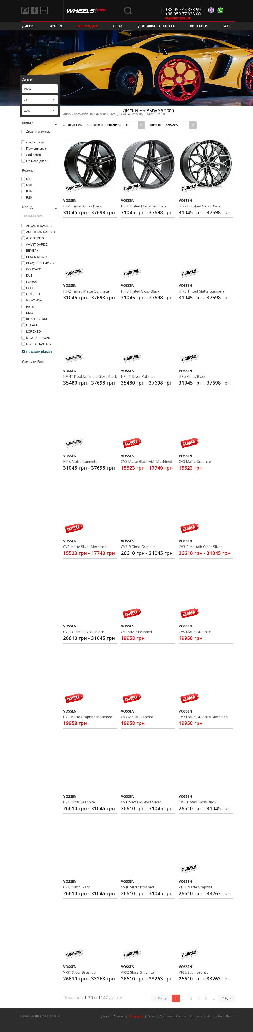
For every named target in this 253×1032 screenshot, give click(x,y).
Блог (227, 26)
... (213, 998)
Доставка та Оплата (156, 26)
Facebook (35, 11)
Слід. (225, 998)
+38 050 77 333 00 (183, 14)
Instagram (25, 11)
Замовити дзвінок (178, 18)
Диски (27, 26)
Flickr (46, 11)
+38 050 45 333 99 (183, 9)
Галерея (55, 26)
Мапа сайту (214, 1016)
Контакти (198, 26)
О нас (118, 26)
